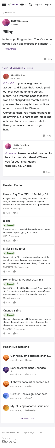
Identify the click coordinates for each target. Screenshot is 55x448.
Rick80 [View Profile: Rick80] (14, 21)
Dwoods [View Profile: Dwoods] (29, 360)
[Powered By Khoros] (27, 441)
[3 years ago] (14, 236)
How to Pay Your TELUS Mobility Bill (25, 194)
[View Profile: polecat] (6, 76)
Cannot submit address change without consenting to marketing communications (30, 356)
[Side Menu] (4, 4)
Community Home (10, 432)
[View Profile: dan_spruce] (6, 370)
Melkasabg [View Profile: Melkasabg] (30, 410)
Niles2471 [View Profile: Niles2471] (7, 329)
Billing (7, 220)
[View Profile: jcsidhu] (6, 384)
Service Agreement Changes (28, 367)
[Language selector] (23, 5)
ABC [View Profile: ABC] (5, 236)
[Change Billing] (27, 322)
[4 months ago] (16, 359)
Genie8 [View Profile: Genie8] (28, 398)
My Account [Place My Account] (8, 12)
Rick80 (10, 83)
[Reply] (48, 59)
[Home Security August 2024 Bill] (27, 291)
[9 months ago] (14, 208)
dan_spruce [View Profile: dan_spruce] (30, 374)
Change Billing (12, 310)
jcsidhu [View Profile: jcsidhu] (28, 386)
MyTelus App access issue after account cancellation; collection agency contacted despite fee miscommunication (30, 406)
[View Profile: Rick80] (6, 22)
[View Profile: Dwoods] (6, 358)
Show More (9, 48)
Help (41, 432)
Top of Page (28, 432)
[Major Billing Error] (27, 260)
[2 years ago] (22, 267)
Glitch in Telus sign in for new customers (28, 394)
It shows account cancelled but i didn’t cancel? (30, 382)
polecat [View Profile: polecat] (14, 75)
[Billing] (27, 231)
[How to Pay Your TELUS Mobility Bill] (27, 201)
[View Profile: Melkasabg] (6, 408)
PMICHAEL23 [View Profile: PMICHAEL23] (9, 267)
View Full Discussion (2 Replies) (17, 67)
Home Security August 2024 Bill (23, 279)
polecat (12, 153)
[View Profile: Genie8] (6, 396)
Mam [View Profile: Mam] (5, 298)
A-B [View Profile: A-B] (5, 208)
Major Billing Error (14, 248)
